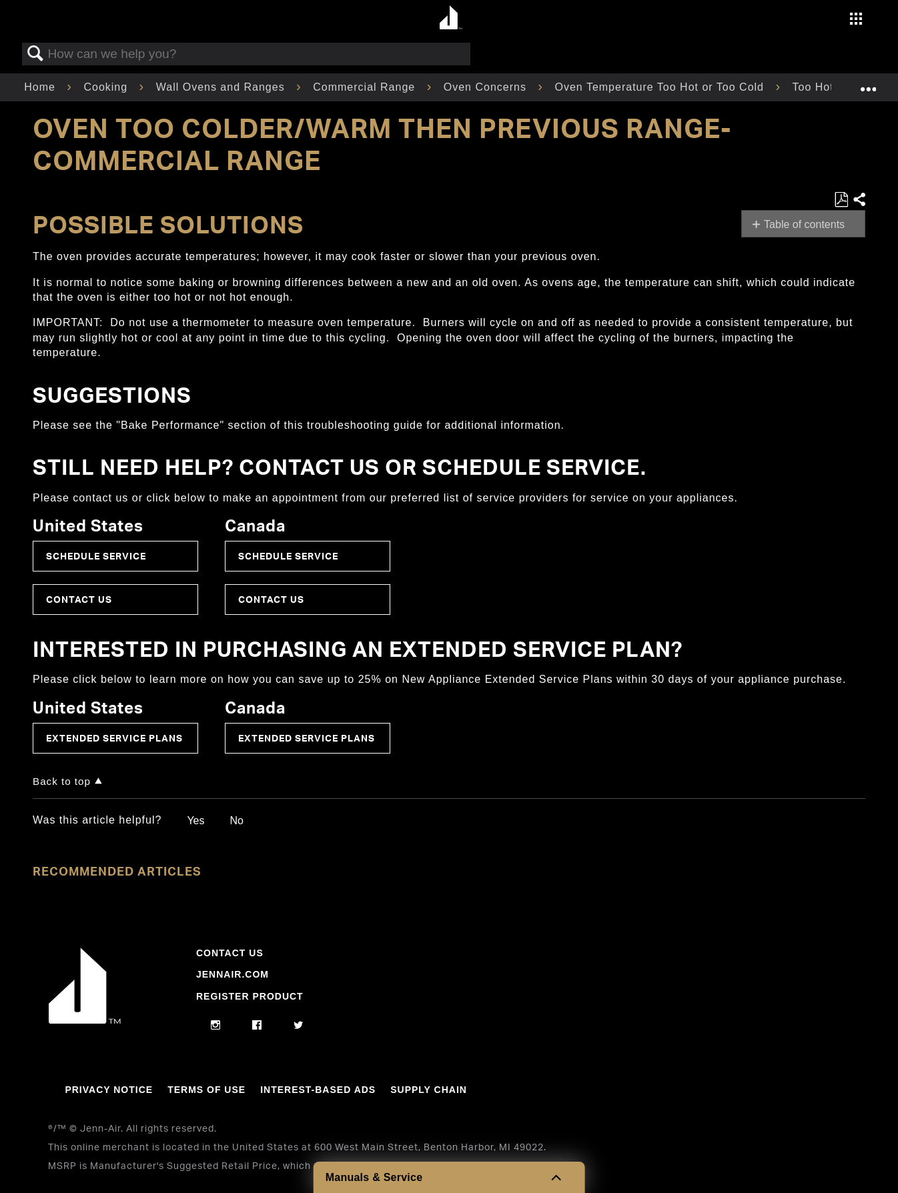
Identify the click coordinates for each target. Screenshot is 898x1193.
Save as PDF (841, 200)
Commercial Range (365, 87)
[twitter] (299, 1025)
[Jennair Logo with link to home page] (85, 1020)
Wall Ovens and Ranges (222, 87)
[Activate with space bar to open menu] (856, 20)
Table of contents (804, 224)
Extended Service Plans (114, 738)
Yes (195, 820)
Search (35, 54)
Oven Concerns (487, 87)
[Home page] (451, 18)
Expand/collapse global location (868, 83)
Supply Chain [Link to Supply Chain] (428, 1089)
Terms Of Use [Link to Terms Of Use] (206, 1089)
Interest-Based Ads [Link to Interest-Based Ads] (318, 1089)
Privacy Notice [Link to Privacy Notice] (109, 1089)
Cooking (107, 87)
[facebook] (257, 1025)
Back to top (62, 781)
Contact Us (79, 599)
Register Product (250, 996)
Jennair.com (232, 974)
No (236, 820)
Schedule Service (96, 555)
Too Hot (815, 87)
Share (858, 200)
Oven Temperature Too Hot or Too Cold (660, 87)
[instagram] (216, 1025)
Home (41, 87)
